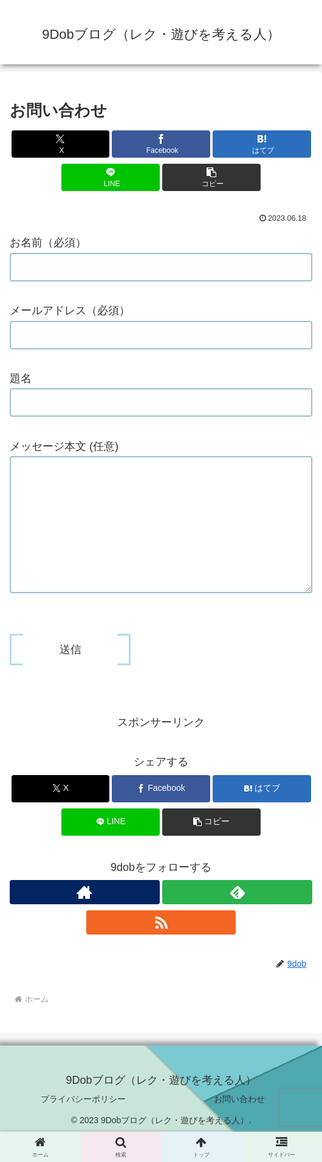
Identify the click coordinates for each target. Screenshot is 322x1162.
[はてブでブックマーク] (262, 144)
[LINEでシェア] (110, 177)
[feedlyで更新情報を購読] (237, 916)
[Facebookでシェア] (161, 144)
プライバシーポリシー (83, 1123)
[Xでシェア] (61, 144)
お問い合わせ (239, 1123)
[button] (211, 177)
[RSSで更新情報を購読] (161, 947)
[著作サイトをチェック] (85, 916)
